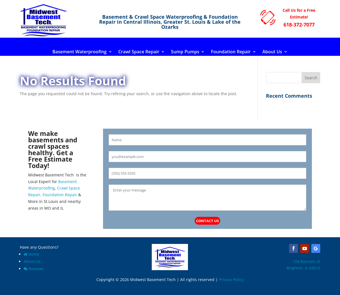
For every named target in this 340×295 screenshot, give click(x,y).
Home (31, 254)
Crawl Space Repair (138, 52)
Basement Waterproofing (79, 52)
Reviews (34, 268)
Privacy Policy (231, 279)
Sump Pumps (185, 52)
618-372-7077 (299, 24)
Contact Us (207, 220)
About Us (272, 52)
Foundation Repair (231, 52)
